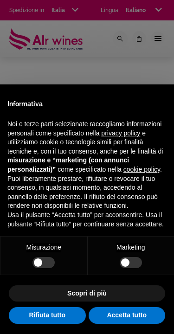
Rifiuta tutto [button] (47, 315)
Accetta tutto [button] (127, 315)
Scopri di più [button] (87, 293)
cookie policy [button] (141, 169)
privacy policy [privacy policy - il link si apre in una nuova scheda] (120, 133)
